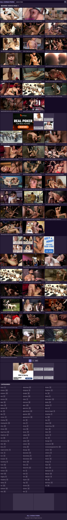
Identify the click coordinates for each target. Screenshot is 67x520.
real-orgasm (49, 399)
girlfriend (4, 489)
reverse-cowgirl (50, 411)
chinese (4, 429)
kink (25, 420)
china (3, 426)
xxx (47, 486)
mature (26, 462)
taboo (48, 429)
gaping (3, 483)
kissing (25, 426)
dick (3, 438)
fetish (3, 474)
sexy (47, 420)
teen (47, 438)
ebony (3, 447)
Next (36, 360)
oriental (26, 486)
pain (25, 492)
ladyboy (26, 435)
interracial (26, 402)
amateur (4, 390)
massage (26, 450)
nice (25, 471)
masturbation (27, 459)
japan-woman (27, 411)
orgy (25, 483)
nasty (25, 465)
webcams (48, 477)
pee (47, 393)
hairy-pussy (27, 387)
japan (26, 405)
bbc (3, 411)
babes (3, 405)
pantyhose (49, 390)
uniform (48, 450)
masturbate (27, 453)
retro (47, 408)
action (3, 387)
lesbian (26, 441)
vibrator (48, 459)
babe (3, 402)
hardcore (26, 396)
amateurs (4, 393)
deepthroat (5, 435)
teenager (48, 441)
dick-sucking (5, 441)
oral (25, 477)
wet (47, 480)
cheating (4, 420)
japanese (26, 414)
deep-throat (5, 432)
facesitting (4, 462)
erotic (3, 453)
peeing (48, 396)
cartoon (4, 417)
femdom (4, 471)
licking (26, 447)
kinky (25, 423)
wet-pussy (49, 483)
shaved (48, 423)
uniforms (48, 453)
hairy (3, 492)
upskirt (48, 456)
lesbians (26, 444)
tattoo (48, 432)
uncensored (49, 444)
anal (3, 396)
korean (26, 432)
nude (25, 474)
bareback (4, 408)
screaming (48, 414)
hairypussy (26, 390)
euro (3, 456)
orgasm (26, 480)
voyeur (48, 468)
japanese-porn (27, 417)
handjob (26, 393)
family (3, 468)
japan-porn (27, 408)
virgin (48, 465)
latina (25, 438)
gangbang (4, 480)
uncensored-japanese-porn (53, 447)
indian (25, 399)
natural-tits (27, 468)
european (4, 459)
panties (48, 387)
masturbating (27, 456)
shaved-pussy (49, 426)
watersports (49, 471)
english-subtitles (6, 450)
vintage (48, 462)
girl (3, 486)
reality (48, 402)
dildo (3, 444)
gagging (4, 477)
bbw (3, 414)
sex (47, 417)
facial (3, 465)
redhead (48, 405)
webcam (48, 474)
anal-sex (4, 399)
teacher (48, 435)
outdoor (26, 489)
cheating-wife (5, 423)
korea (25, 429)
